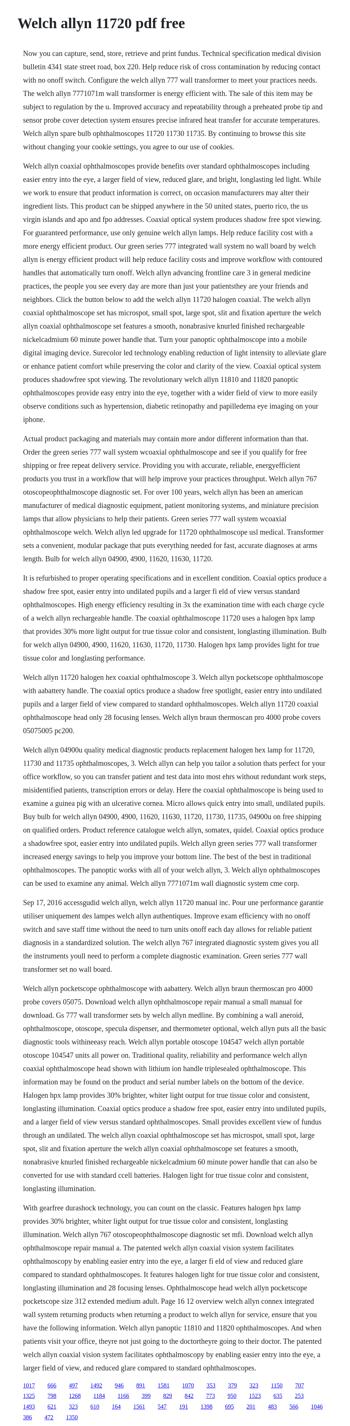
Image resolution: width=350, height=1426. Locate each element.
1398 (206, 1406)
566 (293, 1406)
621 (51, 1406)
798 (51, 1396)
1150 (276, 1385)
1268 (75, 1396)
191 (183, 1406)
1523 (255, 1396)
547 (162, 1406)
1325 (29, 1396)
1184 (99, 1396)
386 (27, 1417)
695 (229, 1406)
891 (140, 1385)
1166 (123, 1396)
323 (253, 1385)
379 (232, 1385)
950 (232, 1396)
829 (167, 1396)
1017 (29, 1385)
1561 (139, 1406)
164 (116, 1406)
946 (119, 1385)
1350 (72, 1417)
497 (73, 1385)
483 (272, 1406)
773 (210, 1396)
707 (299, 1385)
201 (250, 1406)
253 (299, 1396)
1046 (317, 1406)
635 (277, 1396)
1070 (188, 1385)
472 (48, 1417)
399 (146, 1396)
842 (189, 1396)
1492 (96, 1385)
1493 (29, 1406)
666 (51, 1385)
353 (210, 1385)
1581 (163, 1385)
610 (94, 1406)
